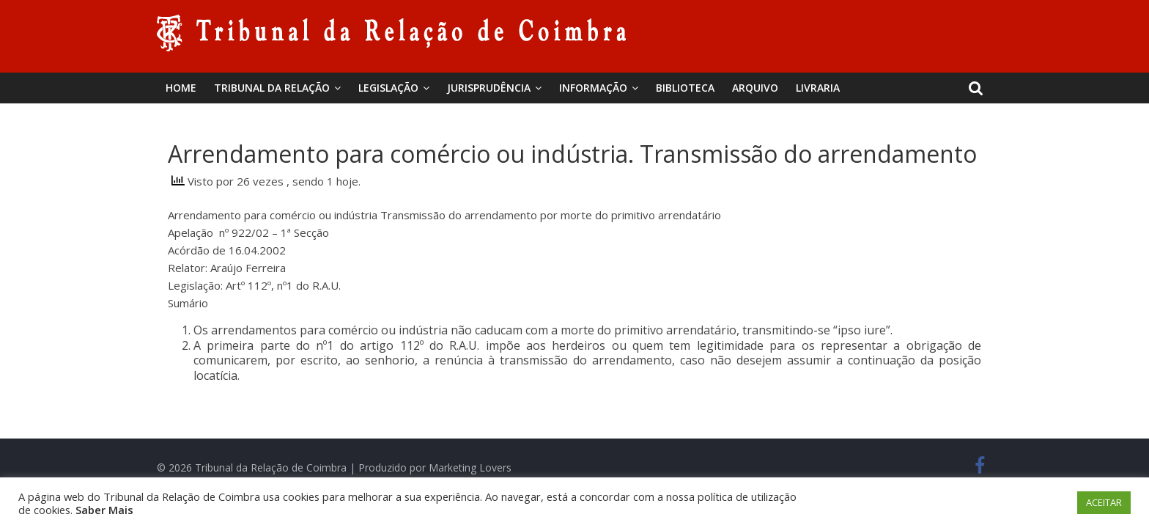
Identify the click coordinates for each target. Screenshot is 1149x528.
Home (181, 88)
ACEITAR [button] (1104, 502)
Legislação (388, 88)
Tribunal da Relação (272, 88)
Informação (593, 88)
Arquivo (755, 88)
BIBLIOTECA (685, 88)
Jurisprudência (489, 88)
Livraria (818, 88)
